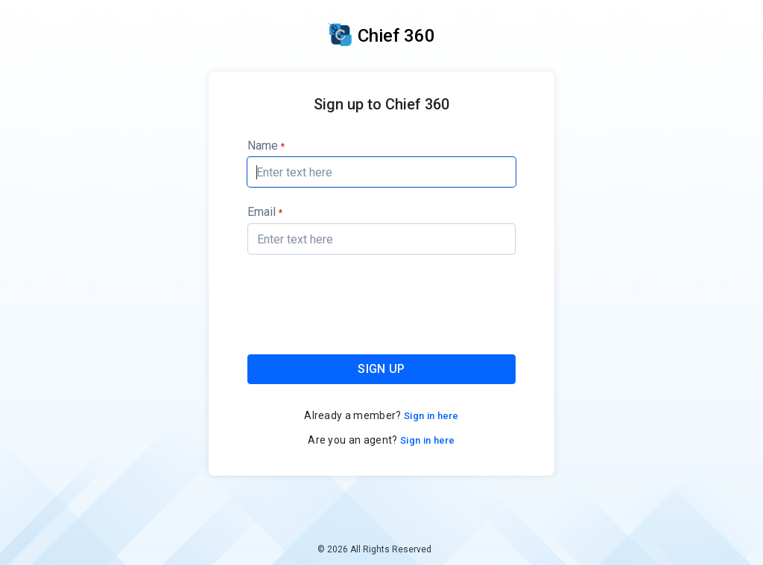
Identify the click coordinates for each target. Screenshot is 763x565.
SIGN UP (381, 369)
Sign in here (430, 415)
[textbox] (381, 172)
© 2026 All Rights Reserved (374, 549)
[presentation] (382, 307)
